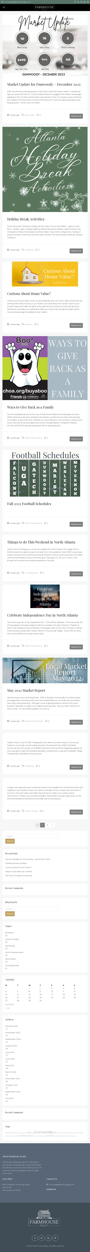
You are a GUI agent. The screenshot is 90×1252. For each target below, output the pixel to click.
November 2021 (12, 1078)
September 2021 (13, 1092)
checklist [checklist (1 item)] (8, 1133)
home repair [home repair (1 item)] (79, 1133)
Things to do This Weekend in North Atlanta (41, 542)
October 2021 (11, 1085)
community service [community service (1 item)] (21, 1133)
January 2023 (11, 1026)
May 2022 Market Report (26, 690)
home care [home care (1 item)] (60, 1133)
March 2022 (10, 1072)
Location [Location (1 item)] (15, 1136)
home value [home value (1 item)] (8, 1136)
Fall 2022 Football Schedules (29, 503)
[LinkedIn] (48, 1238)
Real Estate (30, 115)
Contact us (51, 1189)
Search (10, 841)
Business (28, 324)
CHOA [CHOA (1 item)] (13, 1133)
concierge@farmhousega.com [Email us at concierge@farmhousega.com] (61, 1184)
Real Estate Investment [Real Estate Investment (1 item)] (60, 1136)
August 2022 (11, 1046)
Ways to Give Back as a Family (30, 407)
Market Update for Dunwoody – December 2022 (44, 84)
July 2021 (9, 1098)
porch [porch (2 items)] (50, 1136)
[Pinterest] (55, 1238)
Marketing (29, 250)
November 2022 (12, 1032)
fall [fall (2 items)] (54, 1132)
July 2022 (9, 1052)
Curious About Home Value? (29, 293)
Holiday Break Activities (25, 219)
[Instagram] (42, 1238)
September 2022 (13, 1039)
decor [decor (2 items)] (31, 1132)
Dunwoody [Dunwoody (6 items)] (43, 1132)
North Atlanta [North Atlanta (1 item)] (42, 1136)
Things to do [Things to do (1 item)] (71, 1136)
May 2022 (9, 1065)
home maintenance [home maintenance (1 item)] (69, 1133)
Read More (76, 116)
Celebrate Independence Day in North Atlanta (42, 615)
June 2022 (10, 1059)
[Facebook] (35, 1238)
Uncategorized (31, 573)
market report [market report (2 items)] (26, 1136)
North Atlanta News (33, 438)
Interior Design (31, 811)
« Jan (7, 1008)
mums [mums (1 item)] (35, 1136)
